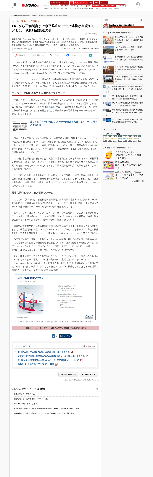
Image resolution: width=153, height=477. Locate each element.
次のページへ (65, 336)
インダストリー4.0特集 (111, 134)
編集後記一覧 (139, 181)
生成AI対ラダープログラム (24, 394)
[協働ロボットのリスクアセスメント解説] (38, 364)
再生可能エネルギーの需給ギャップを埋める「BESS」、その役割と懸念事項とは (46, 413)
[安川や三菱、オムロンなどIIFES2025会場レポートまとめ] (45, 352)
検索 (141, 20)
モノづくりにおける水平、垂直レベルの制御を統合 (56, 328)
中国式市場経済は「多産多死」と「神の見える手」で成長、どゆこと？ (129, 175)
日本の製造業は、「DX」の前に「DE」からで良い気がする (128, 165)
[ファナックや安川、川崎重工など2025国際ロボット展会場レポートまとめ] (53, 356)
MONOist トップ (88, 374)
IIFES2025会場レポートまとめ (25, 404)
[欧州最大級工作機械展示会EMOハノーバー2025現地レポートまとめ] (50, 360)
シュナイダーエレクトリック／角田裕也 (75, 48)
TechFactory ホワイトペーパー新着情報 (28, 389)
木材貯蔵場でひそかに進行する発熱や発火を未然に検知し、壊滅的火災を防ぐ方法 (46, 408)
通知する (40, 55)
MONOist (14, 15)
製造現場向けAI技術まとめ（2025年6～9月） (31, 399)
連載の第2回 (50, 107)
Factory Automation (24, 15)
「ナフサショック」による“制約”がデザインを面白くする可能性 (129, 155)
